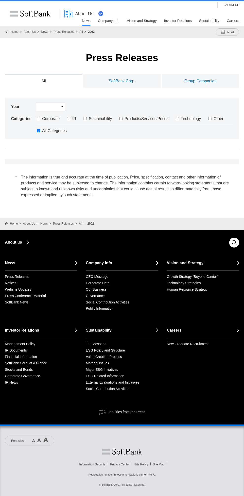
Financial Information (21, 357)
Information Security (92, 464)
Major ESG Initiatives (102, 370)
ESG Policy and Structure (105, 350)
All (81, 32)
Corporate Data (97, 283)
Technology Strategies (184, 283)
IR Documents (16, 350)
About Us (30, 32)
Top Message (96, 344)
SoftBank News (17, 302)
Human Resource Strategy (187, 289)
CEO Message (97, 277)
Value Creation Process (104, 357)
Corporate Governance (22, 376)
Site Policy (141, 464)
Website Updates (18, 289)
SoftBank (30, 13)
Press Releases (64, 32)
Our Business (96, 289)
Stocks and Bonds (19, 370)
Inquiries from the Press (127, 412)
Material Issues (97, 363)
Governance (95, 296)
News (44, 32)
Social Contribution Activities (107, 302)
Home (14, 32)
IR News (11, 382)
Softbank (122, 451)
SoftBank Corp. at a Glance (26, 363)
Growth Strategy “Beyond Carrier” (192, 277)
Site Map (158, 464)
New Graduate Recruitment (188, 344)
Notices (11, 283)
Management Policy (20, 344)
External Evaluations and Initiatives (112, 382)
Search (234, 243)
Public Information (99, 308)
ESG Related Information (105, 376)
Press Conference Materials (26, 296)
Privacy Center (120, 464)
